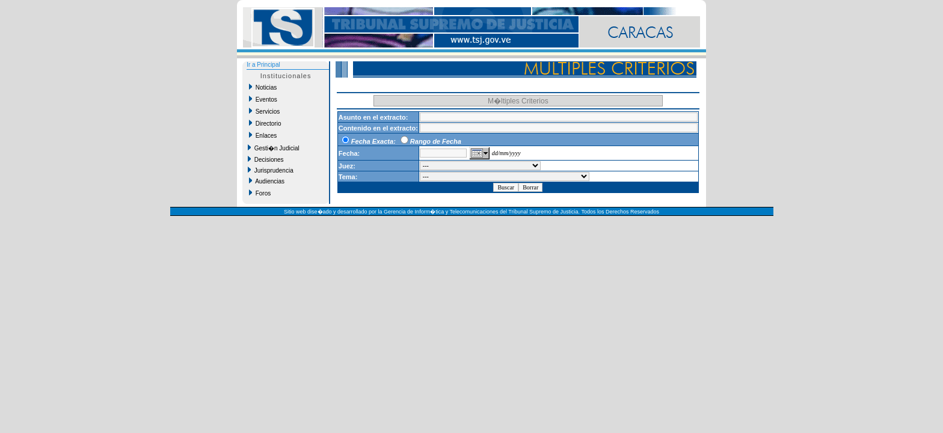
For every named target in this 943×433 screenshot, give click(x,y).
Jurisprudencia (270, 170)
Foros (260, 193)
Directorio (265, 123)
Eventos (263, 99)
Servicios (264, 111)
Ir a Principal (263, 64)
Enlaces (263, 135)
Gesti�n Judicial (273, 148)
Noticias (263, 87)
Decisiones (265, 159)
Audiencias (266, 181)
